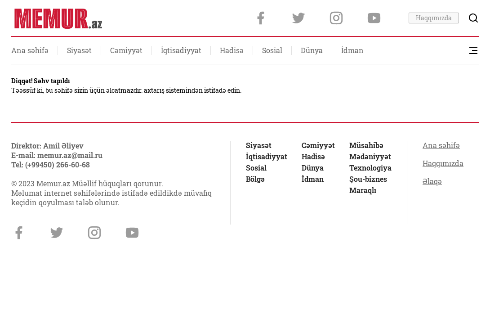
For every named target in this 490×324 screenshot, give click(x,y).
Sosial (272, 50)
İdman (352, 50)
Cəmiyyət (126, 50)
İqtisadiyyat (181, 50)
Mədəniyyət (370, 156)
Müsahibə (366, 145)
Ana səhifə (30, 50)
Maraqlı (362, 190)
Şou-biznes (368, 179)
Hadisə (232, 50)
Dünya (312, 50)
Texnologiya (370, 167)
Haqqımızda (434, 18)
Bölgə (255, 179)
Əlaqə (432, 181)
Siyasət (79, 50)
